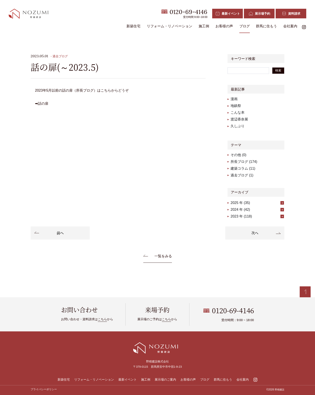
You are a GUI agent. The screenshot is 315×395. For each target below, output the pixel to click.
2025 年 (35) (257, 203)
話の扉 (43, 103)
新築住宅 (133, 26)
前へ (60, 232)
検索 (278, 70)
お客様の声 (224, 26)
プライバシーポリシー (44, 389)
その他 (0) (238, 155)
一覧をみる (163, 256)
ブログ (244, 26)
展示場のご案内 (165, 379)
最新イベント (127, 379)
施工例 (204, 26)
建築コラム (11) (243, 168)
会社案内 (290, 26)
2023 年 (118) (257, 216)
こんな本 (238, 112)
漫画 (234, 99)
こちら (102, 319)
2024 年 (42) (257, 210)
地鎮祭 (236, 106)
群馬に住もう (266, 26)
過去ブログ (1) (242, 175)
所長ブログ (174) (244, 162)
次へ (254, 232)
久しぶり (238, 126)
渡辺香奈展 (239, 119)
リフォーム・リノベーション (169, 26)
